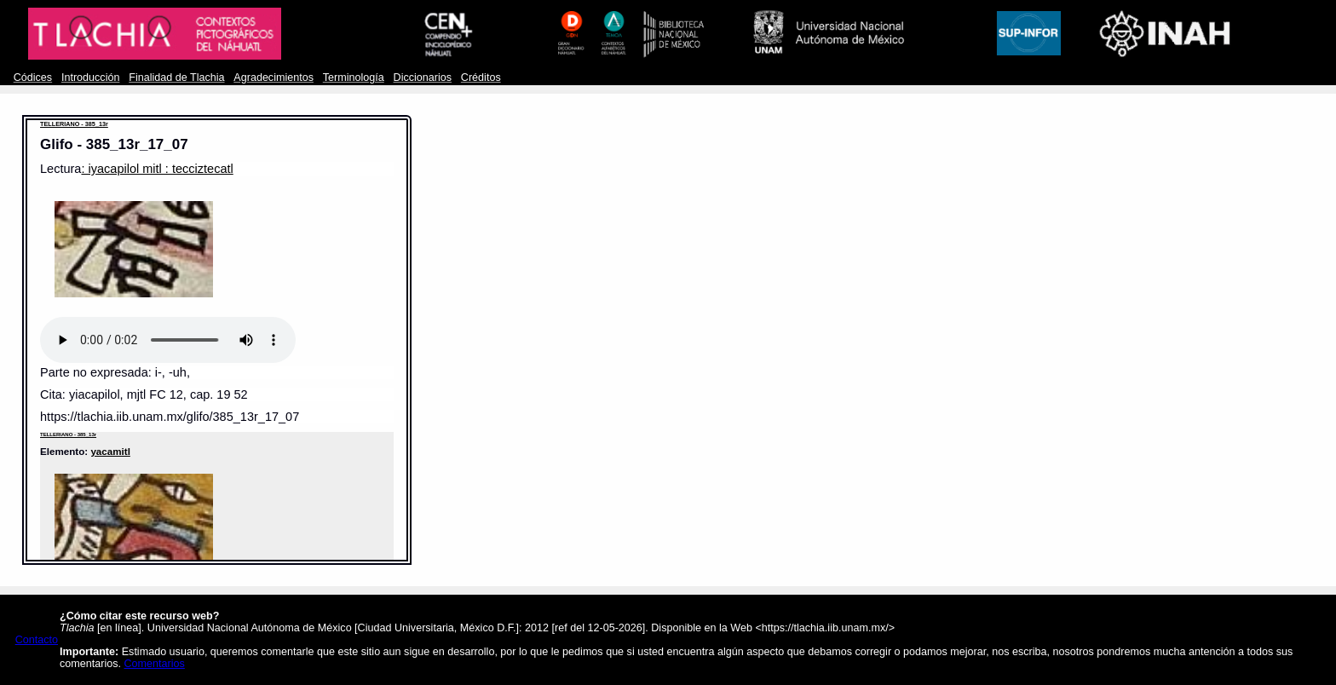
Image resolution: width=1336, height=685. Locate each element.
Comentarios (154, 664)
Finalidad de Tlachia (176, 77)
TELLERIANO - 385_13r (74, 124)
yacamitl (110, 451)
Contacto (36, 640)
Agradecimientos (273, 77)
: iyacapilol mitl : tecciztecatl (157, 169)
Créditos (481, 77)
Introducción (90, 77)
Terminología (353, 77)
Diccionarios (423, 77)
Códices (33, 77)
